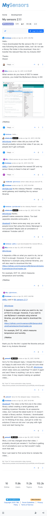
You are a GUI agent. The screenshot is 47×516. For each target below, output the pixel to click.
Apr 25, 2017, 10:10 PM (26, 400)
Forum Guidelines (28, 502)
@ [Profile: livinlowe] (6, 141)
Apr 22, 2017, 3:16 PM (25, 38)
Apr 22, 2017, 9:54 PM (25, 185)
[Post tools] (43, 64)
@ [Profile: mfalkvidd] (7, 189)
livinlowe (8, 38)
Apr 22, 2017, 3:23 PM (22, 71)
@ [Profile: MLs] (4, 166)
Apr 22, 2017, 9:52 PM (25, 163)
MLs (6, 71)
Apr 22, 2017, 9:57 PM (32, 210)
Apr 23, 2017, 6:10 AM (22, 247)
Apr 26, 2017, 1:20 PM (32, 437)
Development (8, 24)
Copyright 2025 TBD (11, 502)
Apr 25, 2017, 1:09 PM (32, 358)
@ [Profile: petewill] (6, 223)
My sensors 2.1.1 (20, 299)
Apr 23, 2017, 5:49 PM (25, 296)
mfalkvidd (8, 138)
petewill (8, 358)
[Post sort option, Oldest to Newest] (5, 31)
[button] (3, 513)
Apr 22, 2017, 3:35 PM (32, 138)
